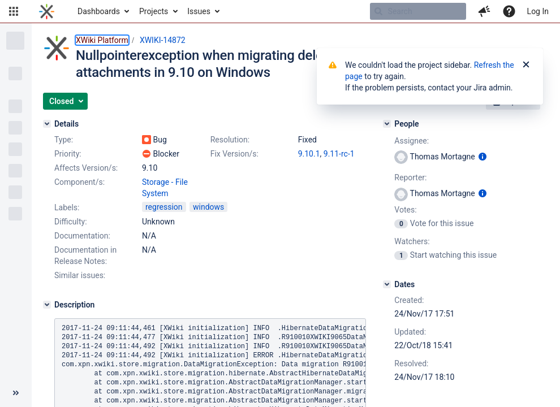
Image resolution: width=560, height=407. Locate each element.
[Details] (47, 124)
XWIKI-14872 (163, 40)
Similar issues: (79, 275)
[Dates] (387, 284)
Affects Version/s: (86, 167)
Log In (538, 11)
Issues (198, 11)
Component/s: (79, 182)
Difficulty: (70, 221)
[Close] (526, 65)
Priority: (67, 153)
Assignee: (411, 140)
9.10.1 (309, 153)
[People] (387, 124)
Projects (153, 11)
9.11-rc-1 (339, 153)
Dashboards (98, 11)
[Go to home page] (47, 11)
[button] (13, 11)
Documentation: (82, 235)
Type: (63, 139)
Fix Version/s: (234, 153)
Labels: (66, 207)
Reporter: (410, 177)
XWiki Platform (102, 40)
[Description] (47, 305)
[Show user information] (482, 156)
